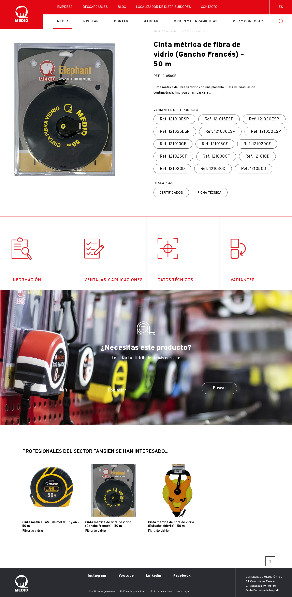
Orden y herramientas (196, 21)
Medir (62, 21)
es (281, 7)
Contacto (209, 7)
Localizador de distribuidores (163, 7)
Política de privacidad (132, 591)
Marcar (151, 21)
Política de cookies (161, 591)
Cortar (121, 21)
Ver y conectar (248, 21)
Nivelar (91, 21)
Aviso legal (183, 591)
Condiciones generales (102, 591)
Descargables (95, 7)
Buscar (219, 388)
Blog (122, 7)
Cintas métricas (174, 31)
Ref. (174, 119)
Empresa (65, 7)
